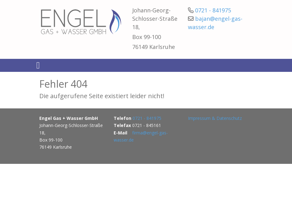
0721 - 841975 (213, 10)
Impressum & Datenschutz (215, 118)
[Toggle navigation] (38, 65)
